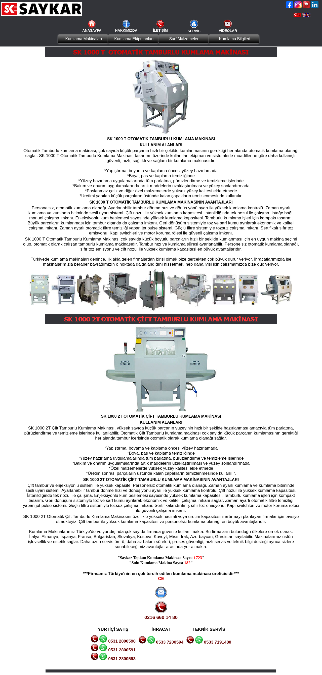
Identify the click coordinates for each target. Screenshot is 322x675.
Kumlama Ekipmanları (134, 39)
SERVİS (194, 31)
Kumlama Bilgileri (234, 39)
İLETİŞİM (160, 30)
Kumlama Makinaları (83, 39)
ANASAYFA (91, 30)
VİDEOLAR (228, 31)
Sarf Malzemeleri (184, 39)
